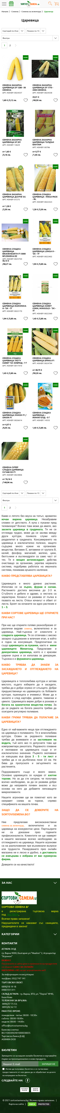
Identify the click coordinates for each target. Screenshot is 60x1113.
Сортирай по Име (10, 31)
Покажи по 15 (33, 31)
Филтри (6, 38)
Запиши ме (48, 1063)
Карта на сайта (16, 1103)
